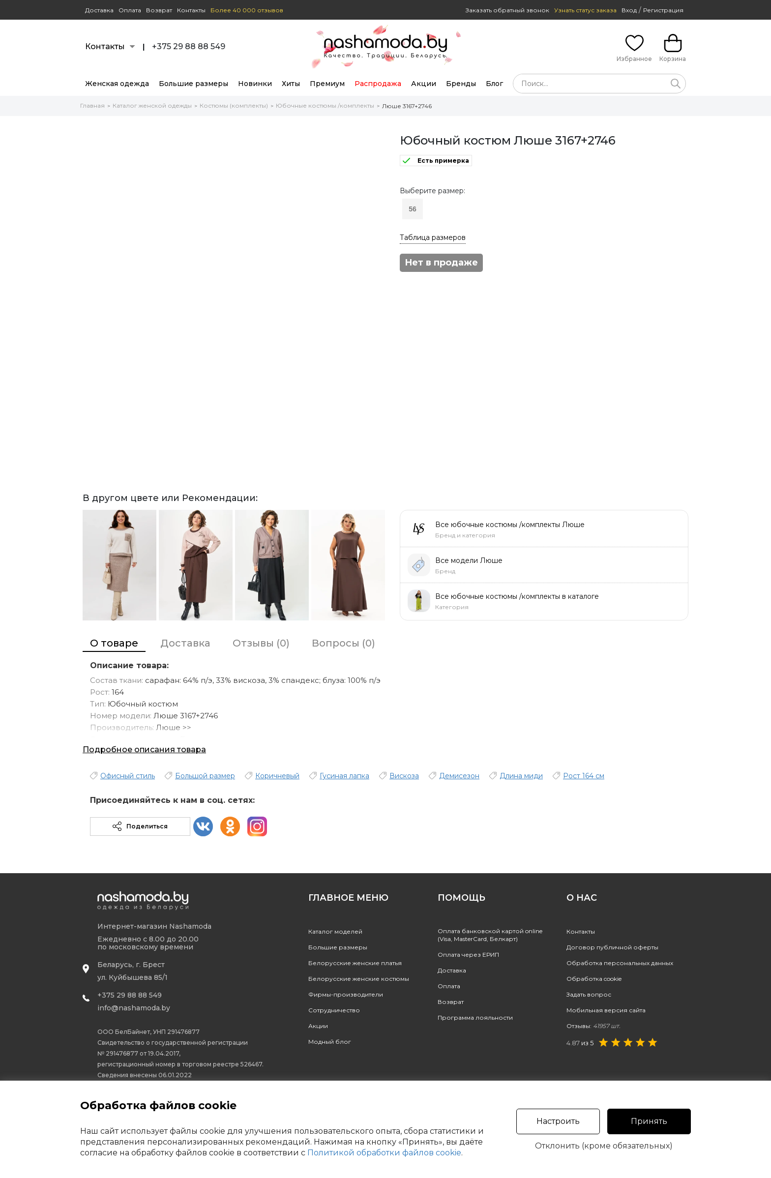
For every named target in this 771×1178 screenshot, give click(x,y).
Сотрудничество (334, 1010)
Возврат (159, 10)
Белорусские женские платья (355, 963)
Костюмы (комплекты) (234, 105)
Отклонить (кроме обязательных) (604, 1146)
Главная (92, 105)
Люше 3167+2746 (407, 106)
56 (412, 209)
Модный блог (329, 1041)
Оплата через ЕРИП (468, 954)
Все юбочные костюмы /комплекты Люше (510, 524)
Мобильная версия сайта (606, 1010)
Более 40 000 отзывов (246, 10)
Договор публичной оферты (612, 947)
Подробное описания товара (144, 749)
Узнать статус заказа (585, 10)
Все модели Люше (469, 560)
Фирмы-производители (345, 994)
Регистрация (663, 10)
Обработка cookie (594, 978)
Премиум (327, 83)
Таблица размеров (433, 237)
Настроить (558, 1121)
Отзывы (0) (261, 643)
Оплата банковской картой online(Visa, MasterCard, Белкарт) (490, 934)
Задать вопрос (588, 994)
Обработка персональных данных (619, 963)
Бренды (461, 83)
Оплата (130, 10)
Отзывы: (593, 1026)
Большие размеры (193, 83)
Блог (494, 83)
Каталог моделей (335, 931)
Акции (423, 83)
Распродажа (378, 83)
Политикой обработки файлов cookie (384, 1152)
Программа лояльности (475, 1017)
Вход (629, 10)
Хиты (291, 83)
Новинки (255, 83)
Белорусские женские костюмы (358, 978)
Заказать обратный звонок (507, 10)
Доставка (99, 10)
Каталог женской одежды (152, 105)
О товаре (114, 643)
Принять (649, 1121)
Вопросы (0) (343, 643)
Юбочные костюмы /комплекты (325, 105)
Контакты (191, 10)
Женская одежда (117, 83)
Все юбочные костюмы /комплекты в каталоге (517, 596)
